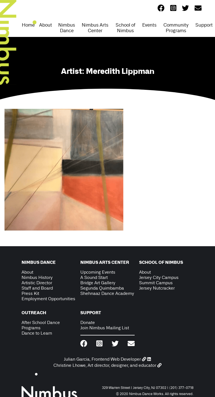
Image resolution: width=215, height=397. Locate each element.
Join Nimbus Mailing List (104, 327)
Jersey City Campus (159, 277)
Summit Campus (156, 282)
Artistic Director (37, 282)
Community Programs (175, 27)
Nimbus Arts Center (95, 27)
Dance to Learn (37, 333)
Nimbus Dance (66, 27)
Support (204, 25)
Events (149, 25)
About (45, 25)
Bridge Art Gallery (97, 282)
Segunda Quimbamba (102, 288)
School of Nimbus (125, 27)
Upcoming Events (97, 272)
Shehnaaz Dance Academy (107, 293)
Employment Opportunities (48, 298)
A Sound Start (94, 277)
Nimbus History (37, 277)
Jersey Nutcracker (157, 288)
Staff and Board (37, 288)
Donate (87, 322)
